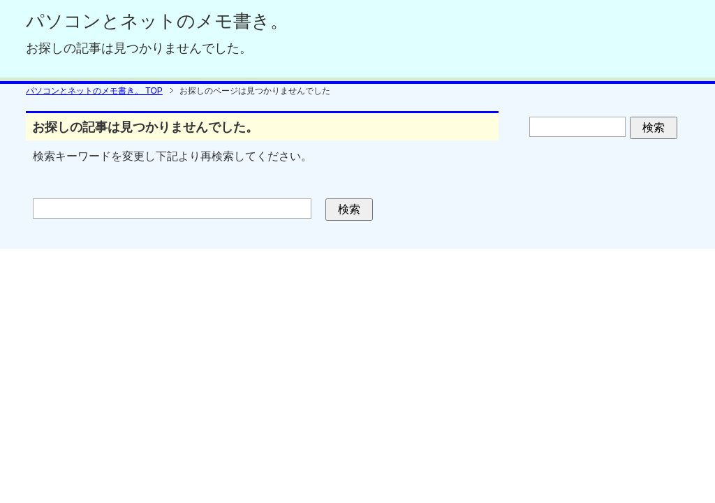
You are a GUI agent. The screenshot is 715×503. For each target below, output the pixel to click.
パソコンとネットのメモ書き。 (157, 20)
